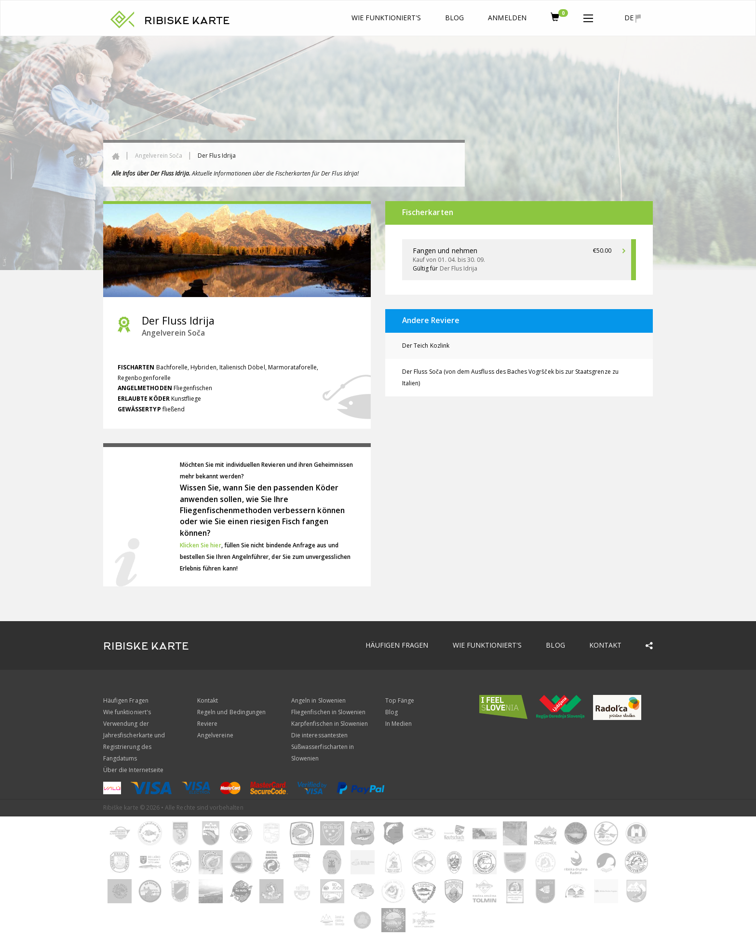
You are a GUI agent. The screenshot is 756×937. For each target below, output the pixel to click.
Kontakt (605, 645)
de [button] (632, 18)
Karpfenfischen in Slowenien (329, 724)
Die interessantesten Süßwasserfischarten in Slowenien (322, 746)
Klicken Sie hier (200, 545)
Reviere (207, 724)
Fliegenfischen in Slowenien (328, 712)
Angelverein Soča (158, 155)
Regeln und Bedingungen (231, 712)
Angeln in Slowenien (318, 700)
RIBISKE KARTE (187, 21)
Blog (454, 17)
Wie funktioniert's (386, 17)
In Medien (398, 724)
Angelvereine (215, 735)
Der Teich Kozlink (425, 345)
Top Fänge (399, 700)
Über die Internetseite (133, 770)
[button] (588, 16)
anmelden (507, 17)
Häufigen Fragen (397, 645)
